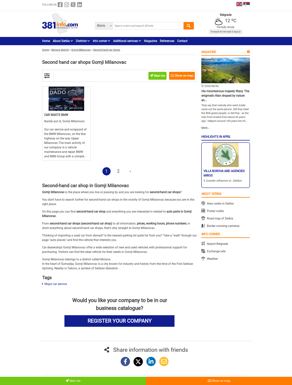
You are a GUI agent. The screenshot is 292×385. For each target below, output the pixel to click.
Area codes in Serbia (220, 203)
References (167, 41)
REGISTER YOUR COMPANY (120, 321)
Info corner (101, 41)
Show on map (219, 381)
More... (205, 127)
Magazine (150, 41)
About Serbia (63, 41)
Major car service (54, 284)
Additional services (127, 41)
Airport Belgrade (217, 244)
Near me (73, 381)
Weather (212, 259)
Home (46, 41)
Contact (182, 41)
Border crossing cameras (223, 226)
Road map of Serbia (220, 218)
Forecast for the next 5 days (226, 31)
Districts (83, 41)
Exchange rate (216, 251)
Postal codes (215, 211)
